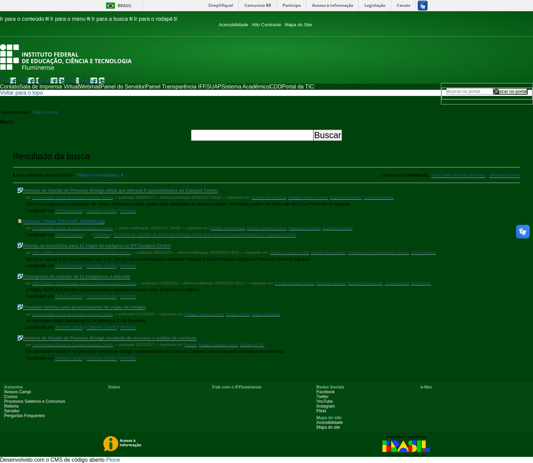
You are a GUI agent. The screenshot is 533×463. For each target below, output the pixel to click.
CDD (276, 86)
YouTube (28, 80)
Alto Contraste (266, 24)
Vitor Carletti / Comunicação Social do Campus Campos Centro (84, 283)
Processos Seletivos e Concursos (34, 401)
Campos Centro (101, 210)
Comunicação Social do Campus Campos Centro (72, 197)
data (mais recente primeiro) (458, 175)
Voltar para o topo (21, 93)
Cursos (10, 396)
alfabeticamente (504, 175)
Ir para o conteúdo (25, 19)
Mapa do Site (298, 24)
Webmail (89, 86)
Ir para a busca (113, 19)
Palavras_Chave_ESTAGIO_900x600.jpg (64, 221)
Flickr (72, 80)
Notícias (128, 210)
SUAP (213, 86)
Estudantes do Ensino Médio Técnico (378, 252)
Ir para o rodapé (155, 19)
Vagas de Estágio (266, 314)
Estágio (191, 345)
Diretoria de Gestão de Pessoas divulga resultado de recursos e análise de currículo (110, 338)
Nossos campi (68, 210)
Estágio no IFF (238, 314)
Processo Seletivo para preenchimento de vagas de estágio (84, 307)
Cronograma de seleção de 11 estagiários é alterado (77, 276)
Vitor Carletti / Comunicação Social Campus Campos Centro (81, 252)
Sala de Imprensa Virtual (49, 86)
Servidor (12, 411)
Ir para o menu (71, 19)
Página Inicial (45, 112)
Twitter (8, 80)
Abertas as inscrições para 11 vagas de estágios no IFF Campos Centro (97, 245)
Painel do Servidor (123, 86)
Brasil (125, 6)
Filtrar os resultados (98, 175)
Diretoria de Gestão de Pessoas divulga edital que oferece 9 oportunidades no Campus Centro (120, 190)
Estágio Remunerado (269, 197)
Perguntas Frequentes (24, 415)
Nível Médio (421, 283)
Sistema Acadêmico (246, 86)
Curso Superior (423, 252)
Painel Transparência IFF (175, 86)
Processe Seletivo (331, 283)
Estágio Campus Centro (307, 197)
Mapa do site (328, 427)
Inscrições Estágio (379, 197)
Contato (9, 86)
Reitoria (11, 406)
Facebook (52, 80)
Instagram (92, 80)
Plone (113, 460)
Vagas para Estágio (346, 197)
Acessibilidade (233, 24)
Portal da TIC (298, 86)
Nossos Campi (17, 392)
